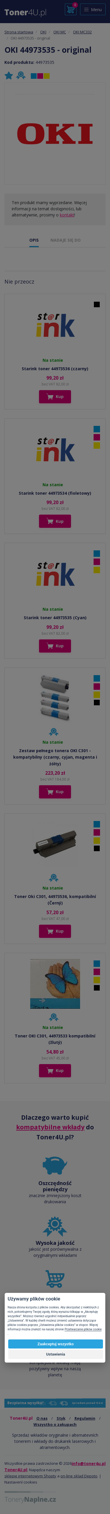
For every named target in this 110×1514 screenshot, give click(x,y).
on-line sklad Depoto (78, 1476)
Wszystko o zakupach (55, 1424)
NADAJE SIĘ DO (65, 240)
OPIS (34, 240)
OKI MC (59, 32)
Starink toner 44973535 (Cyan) (55, 617)
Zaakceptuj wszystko (56, 1344)
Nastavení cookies (20, 1482)
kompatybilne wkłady (50, 1127)
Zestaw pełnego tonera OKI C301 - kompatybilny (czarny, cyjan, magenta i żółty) (55, 757)
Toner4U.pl (15, 1469)
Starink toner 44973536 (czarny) (55, 368)
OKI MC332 (82, 32)
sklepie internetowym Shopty (30, 1476)
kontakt (67, 215)
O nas (42, 1418)
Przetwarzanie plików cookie (83, 1329)
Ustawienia (55, 1354)
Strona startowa (18, 32)
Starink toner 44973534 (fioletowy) (55, 493)
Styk (61, 1418)
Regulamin (85, 1418)
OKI (43, 32)
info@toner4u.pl (89, 1463)
